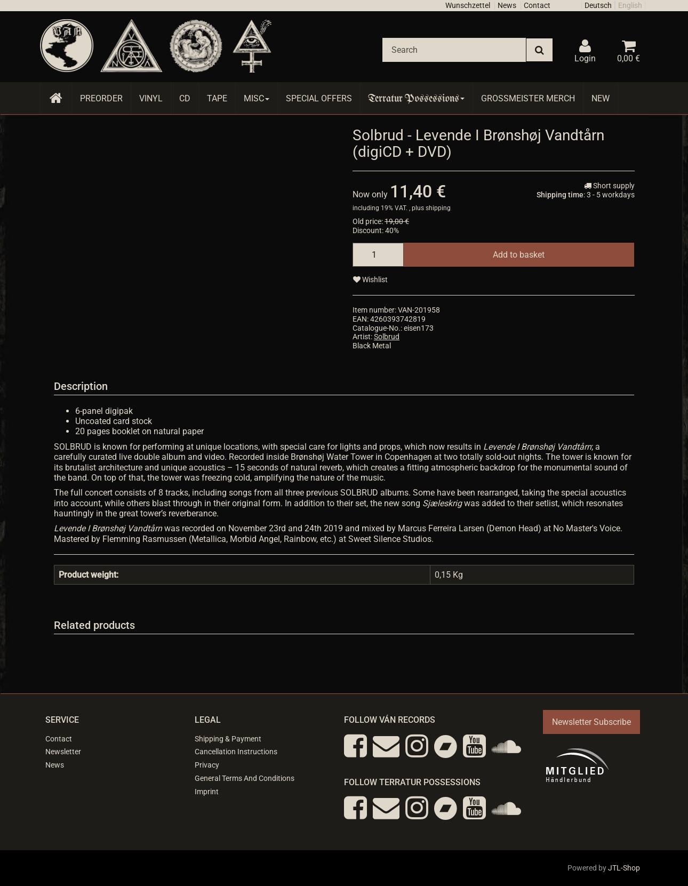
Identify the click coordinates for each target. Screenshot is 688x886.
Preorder (101, 98)
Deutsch (598, 5)
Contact (537, 5)
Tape (217, 98)
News (507, 5)
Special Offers (319, 98)
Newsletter (63, 751)
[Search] (454, 50)
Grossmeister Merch (528, 98)
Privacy (207, 765)
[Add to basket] (518, 255)
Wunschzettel (467, 5)
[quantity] (378, 255)
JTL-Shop (624, 868)
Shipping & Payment (228, 739)
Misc (256, 98)
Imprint (207, 791)
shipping (438, 208)
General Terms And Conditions (244, 778)
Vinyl (151, 98)
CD (184, 98)
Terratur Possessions (417, 98)
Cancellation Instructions (236, 751)
